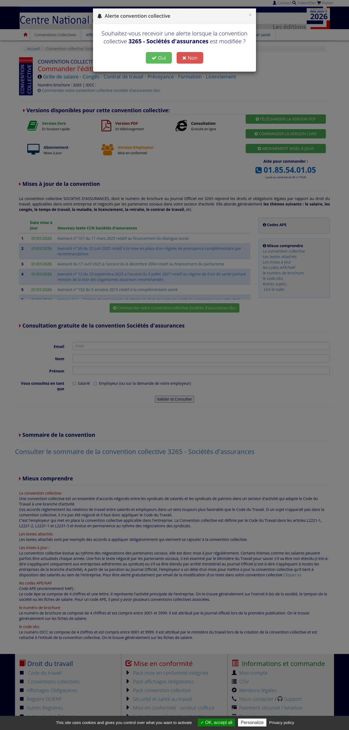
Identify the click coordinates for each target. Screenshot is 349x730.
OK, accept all (216, 722)
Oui (159, 57)
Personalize (252, 722)
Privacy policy (281, 722)
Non (189, 57)
